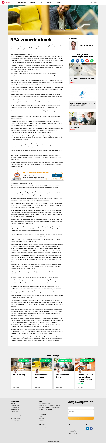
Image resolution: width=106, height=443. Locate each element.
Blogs (41, 401)
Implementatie (21, 2)
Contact (59, 2)
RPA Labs (13, 403)
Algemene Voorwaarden (45, 427)
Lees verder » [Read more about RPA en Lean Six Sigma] (59, 379)
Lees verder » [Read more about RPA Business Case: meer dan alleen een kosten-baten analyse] (80, 383)
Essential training (15, 407)
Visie (40, 416)
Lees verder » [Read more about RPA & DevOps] (72, 129)
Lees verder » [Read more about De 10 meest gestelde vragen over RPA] (72, 82)
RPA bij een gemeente (44, 403)
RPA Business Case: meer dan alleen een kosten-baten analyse (85, 378)
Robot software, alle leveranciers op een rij (49, 405)
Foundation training (15, 405)
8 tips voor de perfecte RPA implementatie (49, 407)
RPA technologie (19, 375)
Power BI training (15, 411)
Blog (42, 2)
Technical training (15, 409)
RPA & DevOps (74, 127)
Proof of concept (15, 420)
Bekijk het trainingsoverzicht (82, 55)
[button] (72, 61)
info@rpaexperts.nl (73, 430)
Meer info (57, 175)
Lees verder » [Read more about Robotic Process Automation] (38, 379)
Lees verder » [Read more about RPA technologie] (16, 377)
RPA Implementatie (15, 418)
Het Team (41, 418)
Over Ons (49, 2)
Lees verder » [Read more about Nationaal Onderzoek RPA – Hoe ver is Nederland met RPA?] (72, 107)
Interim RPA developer (16, 422)
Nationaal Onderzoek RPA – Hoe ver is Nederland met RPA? (82, 104)
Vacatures (41, 420)
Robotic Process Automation (41, 376)
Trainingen (32, 2)
